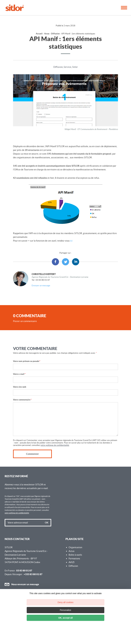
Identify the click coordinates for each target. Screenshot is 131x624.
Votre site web (19, 387)
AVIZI (72, 562)
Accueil (39, 33)
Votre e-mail (19, 374)
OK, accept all (65, 618)
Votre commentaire (22, 400)
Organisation (75, 547)
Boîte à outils (75, 554)
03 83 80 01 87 (24, 570)
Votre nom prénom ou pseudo (26, 361)
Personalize (65, 610)
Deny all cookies (65, 602)
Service (67, 67)
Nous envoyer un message (22, 584)
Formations (74, 558)
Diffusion (55, 33)
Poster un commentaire (25, 321)
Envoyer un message (41, 286)
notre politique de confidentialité (55, 445)
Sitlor (75, 67)
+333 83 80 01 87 (33, 574)
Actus (46, 33)
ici (71, 240)
